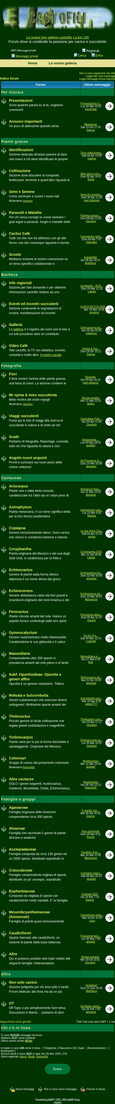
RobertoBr (91, 787)
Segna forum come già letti (15, 1021)
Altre (13, 954)
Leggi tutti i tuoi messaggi (100, 76)
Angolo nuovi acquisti (28, 458)
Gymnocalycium (23, 633)
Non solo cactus (23, 982)
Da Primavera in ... (91, 460)
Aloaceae (17, 828)
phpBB (50, 1099)
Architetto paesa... (91, 1006)
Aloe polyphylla (90, 831)
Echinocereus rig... (91, 593)
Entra (97, 55)
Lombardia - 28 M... (91, 285)
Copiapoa (17, 528)
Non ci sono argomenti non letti (97, 73)
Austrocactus (90, 782)
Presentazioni (20, 100)
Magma (91, 515)
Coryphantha (20, 549)
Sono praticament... (91, 152)
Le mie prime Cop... (91, 531)
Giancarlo (91, 242)
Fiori (13, 374)
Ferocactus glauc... (91, 614)
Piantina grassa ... (90, 215)
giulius (90, 403)
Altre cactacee (21, 779)
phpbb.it (57, 1102)
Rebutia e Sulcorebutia (28, 695)
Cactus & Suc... (91, 348)
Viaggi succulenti (24, 416)
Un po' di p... (91, 635)
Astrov (23, 1056)
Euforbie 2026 (90, 894)
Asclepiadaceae (22, 849)
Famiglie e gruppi (18, 799)
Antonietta (29, 767)
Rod (90, 662)
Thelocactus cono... (91, 719)
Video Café (18, 346)
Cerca (80, 55)
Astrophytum (20, 507)
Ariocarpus (18, 486)
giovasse (91, 466)
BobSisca (90, 263)
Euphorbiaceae (22, 891)
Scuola (15, 254)
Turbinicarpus (21, 737)
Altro (6, 974)
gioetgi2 (90, 445)
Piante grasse (14, 141)
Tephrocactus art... (91, 677)
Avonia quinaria (90, 956)
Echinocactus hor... (91, 572)
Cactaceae (11, 478)
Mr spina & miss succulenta (33, 395)
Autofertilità (90, 257)
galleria (18, 329)
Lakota (92, 291)
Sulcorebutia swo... (91, 698)
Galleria (15, 325)
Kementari (91, 109)
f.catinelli (91, 641)
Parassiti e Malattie (25, 213)
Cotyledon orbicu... (91, 873)
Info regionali (20, 283)
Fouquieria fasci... (90, 936)
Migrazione (90, 124)
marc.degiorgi (92, 200)
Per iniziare (12, 92)
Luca (92, 920)
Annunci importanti (25, 121)
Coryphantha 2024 (91, 551)
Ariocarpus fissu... (90, 489)
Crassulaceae (20, 870)
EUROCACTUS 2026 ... (94, 306)
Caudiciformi (20, 933)
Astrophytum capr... (91, 510)
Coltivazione (19, 171)
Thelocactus (19, 716)
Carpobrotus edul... (91, 236)
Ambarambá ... (90, 439)
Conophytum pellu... (92, 915)
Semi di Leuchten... (91, 194)
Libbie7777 (91, 704)
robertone (91, 333)
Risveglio (90, 377)
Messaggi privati (25, 56)
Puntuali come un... (91, 740)
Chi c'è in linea (15, 1028)
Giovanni (91, 221)
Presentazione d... (91, 103)
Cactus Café (19, 233)
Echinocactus (20, 570)
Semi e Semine (22, 192)
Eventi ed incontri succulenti (33, 304)
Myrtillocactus (91, 761)
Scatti (14, 437)
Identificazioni (21, 150)
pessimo (27, 200)
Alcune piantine (90, 397)
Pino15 (90, 837)
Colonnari (17, 758)
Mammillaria (19, 653)
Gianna (90, 130)
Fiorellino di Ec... (90, 852)
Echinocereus (21, 591)
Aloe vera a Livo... (90, 173)
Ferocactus (18, 612)
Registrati (90, 51)
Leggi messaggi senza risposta (97, 78)
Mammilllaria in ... (90, 656)
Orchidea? (91, 985)
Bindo (91, 179)
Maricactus (91, 599)
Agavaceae (18, 807)
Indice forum (9, 78)
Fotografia (11, 366)
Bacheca (9, 275)
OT (11, 1003)
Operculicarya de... (91, 327)
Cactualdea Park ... (91, 418)
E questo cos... (90, 810)
